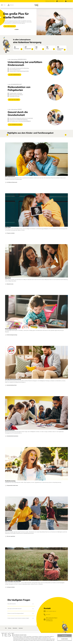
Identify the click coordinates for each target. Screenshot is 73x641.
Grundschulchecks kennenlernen (11, 436)
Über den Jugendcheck (10, 536)
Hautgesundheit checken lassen (11, 485)
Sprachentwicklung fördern (11, 385)
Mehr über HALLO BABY (14, 99)
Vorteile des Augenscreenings (11, 334)
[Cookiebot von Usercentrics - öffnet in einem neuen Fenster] (6, 639)
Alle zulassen (64, 627)
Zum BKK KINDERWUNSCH (14, 74)
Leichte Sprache (68, 1)
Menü (3, 5)
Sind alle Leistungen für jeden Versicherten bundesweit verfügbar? (18, 618)
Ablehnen (64, 634)
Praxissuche (11, 5)
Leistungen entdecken (10, 587)
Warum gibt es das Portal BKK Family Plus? (15, 608)
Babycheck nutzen (9, 284)
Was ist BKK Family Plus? (10, 26)
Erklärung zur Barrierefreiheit (50, 1)
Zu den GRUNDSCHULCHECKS (15, 124)
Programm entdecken (10, 233)
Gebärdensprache (60, 1)
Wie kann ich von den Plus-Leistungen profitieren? (16, 613)
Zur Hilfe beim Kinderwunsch (11, 182)
